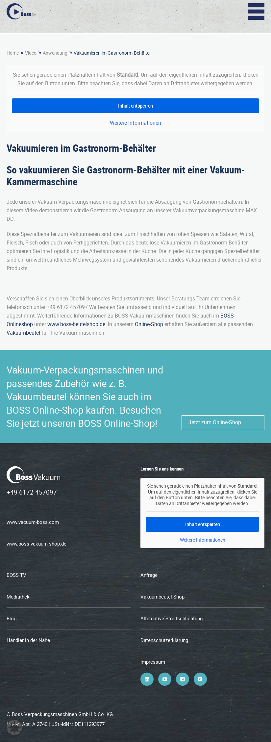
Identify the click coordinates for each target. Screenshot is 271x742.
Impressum (152, 661)
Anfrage (149, 575)
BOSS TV (16, 575)
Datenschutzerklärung (164, 640)
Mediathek (18, 596)
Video (31, 53)
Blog (11, 618)
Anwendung (55, 53)
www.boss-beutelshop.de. (77, 324)
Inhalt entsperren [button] (135, 106)
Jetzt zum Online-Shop (214, 422)
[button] (14, 727)
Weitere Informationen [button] (135, 122)
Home (13, 53)
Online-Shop (149, 324)
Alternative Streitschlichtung (171, 618)
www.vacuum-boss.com (33, 522)
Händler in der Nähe (28, 640)
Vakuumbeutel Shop (162, 596)
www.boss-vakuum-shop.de (36, 543)
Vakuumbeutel (23, 332)
